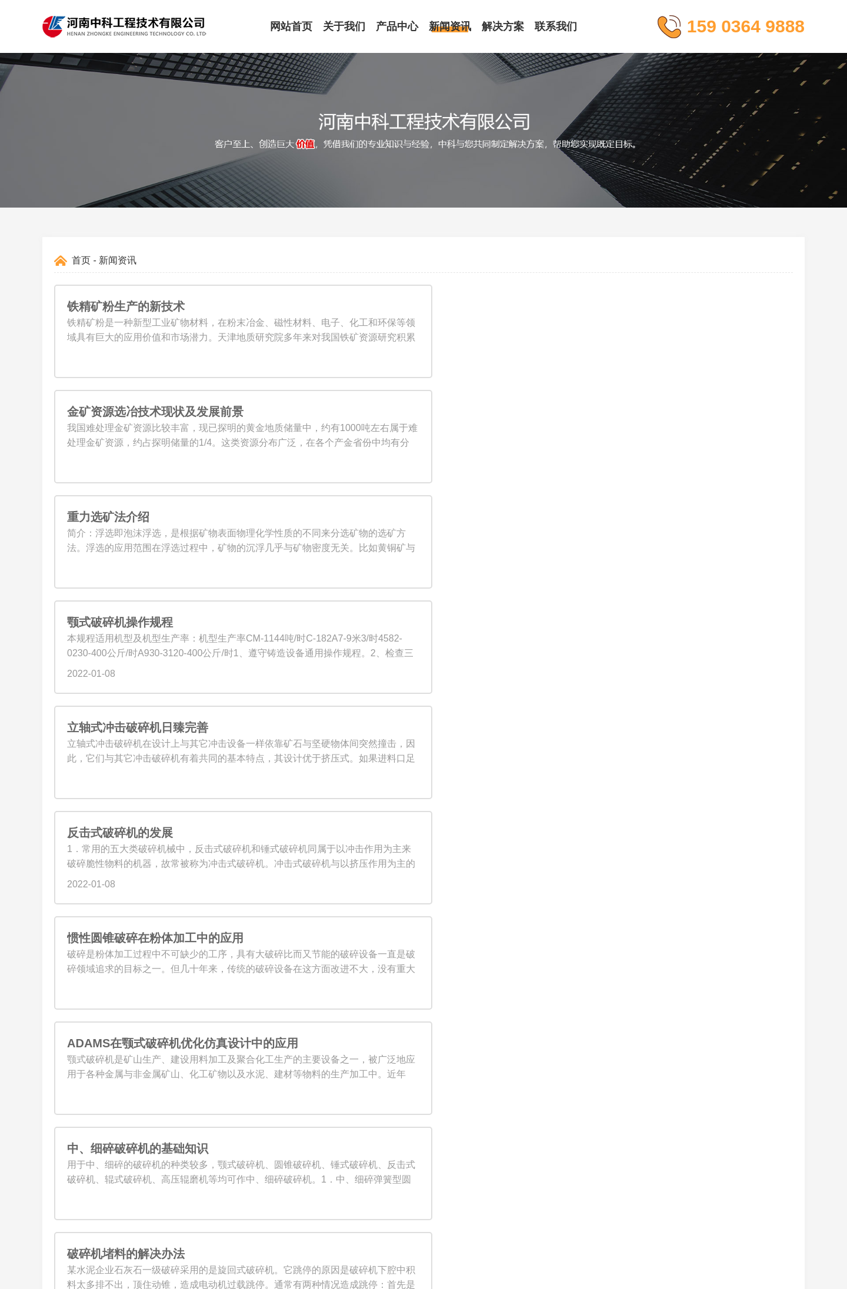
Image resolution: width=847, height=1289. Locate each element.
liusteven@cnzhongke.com (603, 1048)
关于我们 (344, 26)
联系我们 (556, 26)
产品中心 (397, 26)
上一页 (337, 833)
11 (477, 833)
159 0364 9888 (578, 1025)
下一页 (509, 833)
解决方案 (503, 26)
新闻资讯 (450, 26)
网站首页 (291, 26)
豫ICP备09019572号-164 (480, 1274)
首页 (81, 260)
